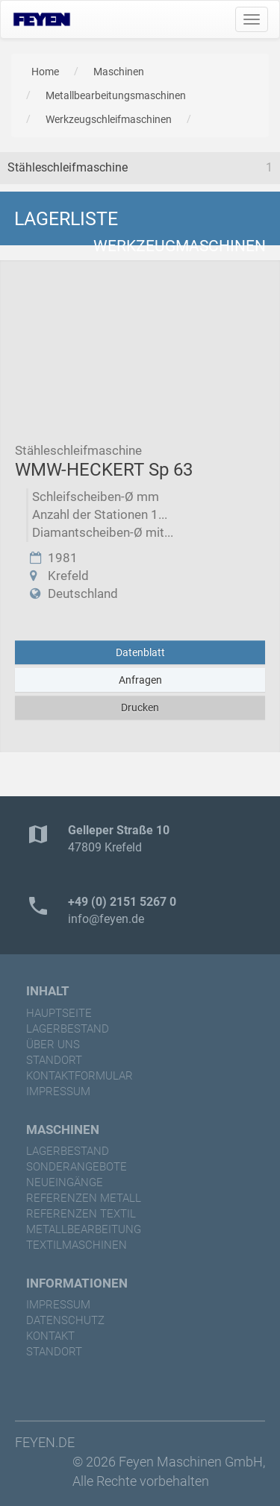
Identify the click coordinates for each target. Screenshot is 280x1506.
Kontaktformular (79, 1076)
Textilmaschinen (76, 1245)
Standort (54, 1060)
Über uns (53, 1044)
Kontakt (50, 1336)
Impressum (58, 1091)
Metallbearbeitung (83, 1229)
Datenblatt (140, 652)
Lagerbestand (67, 1029)
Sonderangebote (76, 1166)
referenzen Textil (81, 1213)
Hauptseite (59, 1013)
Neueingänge (64, 1182)
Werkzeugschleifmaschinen (109, 119)
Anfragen (140, 680)
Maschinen (118, 72)
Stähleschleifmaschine (67, 167)
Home (45, 72)
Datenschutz (65, 1320)
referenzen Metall (83, 1198)
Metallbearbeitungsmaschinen (116, 95)
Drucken (140, 707)
